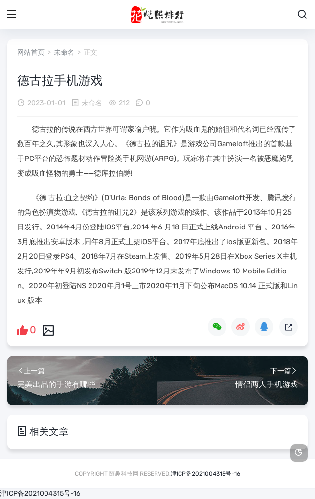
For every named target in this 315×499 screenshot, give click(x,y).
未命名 (64, 52)
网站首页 (31, 52)
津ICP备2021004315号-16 (205, 473)
